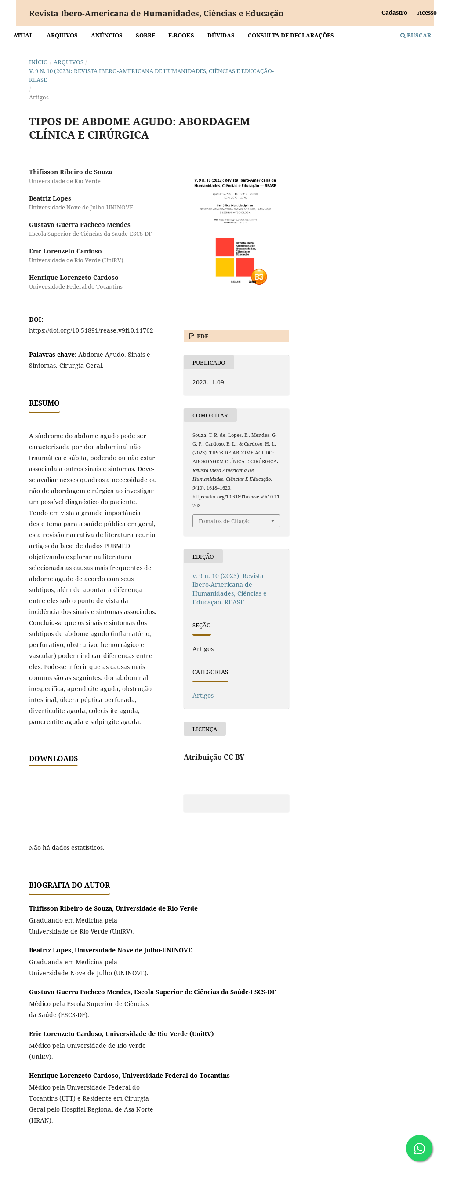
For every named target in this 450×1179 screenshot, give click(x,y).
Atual (23, 35)
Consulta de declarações (291, 35)
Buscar (415, 35)
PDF (202, 336)
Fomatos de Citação (225, 521)
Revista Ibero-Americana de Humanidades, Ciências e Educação (156, 13)
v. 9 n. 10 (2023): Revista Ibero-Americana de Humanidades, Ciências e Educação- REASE (151, 75)
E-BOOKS (181, 35)
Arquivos (62, 35)
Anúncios (107, 35)
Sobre (145, 35)
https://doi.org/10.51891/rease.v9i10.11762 (91, 330)
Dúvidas (221, 35)
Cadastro (394, 12)
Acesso (427, 12)
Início (38, 62)
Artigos (203, 695)
